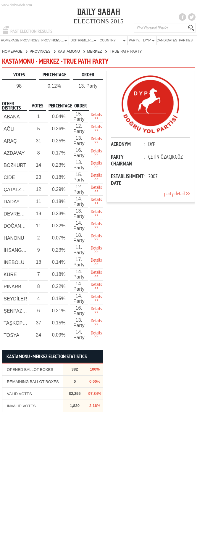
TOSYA (11, 334)
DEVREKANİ (17, 213)
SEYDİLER (15, 298)
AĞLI (9, 128)
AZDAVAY (14, 152)
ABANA (12, 116)
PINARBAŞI (16, 286)
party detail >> (177, 193)
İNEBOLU (14, 262)
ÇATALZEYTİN (19, 189)
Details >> (96, 116)
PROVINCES (30, 40)
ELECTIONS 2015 (98, 21)
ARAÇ (10, 140)
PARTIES (186, 40)
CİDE (9, 177)
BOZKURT (15, 165)
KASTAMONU (71, 51)
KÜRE (10, 274)
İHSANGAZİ (16, 249)
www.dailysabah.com (16, 5)
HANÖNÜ (14, 237)
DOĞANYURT (19, 225)
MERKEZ (97, 51)
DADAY (12, 201)
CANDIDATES (166, 40)
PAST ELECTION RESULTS (31, 31)
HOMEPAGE (10, 40)
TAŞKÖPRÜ (16, 322)
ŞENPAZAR (16, 310)
